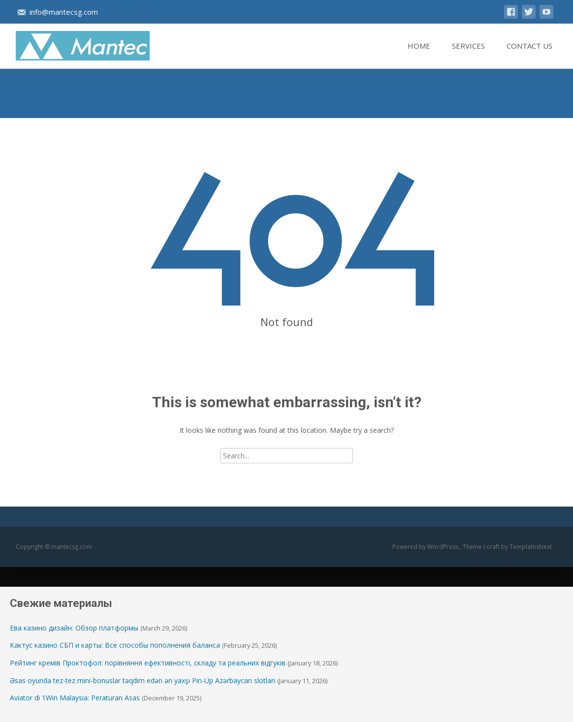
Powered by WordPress (426, 546)
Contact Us (529, 54)
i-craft (492, 546)
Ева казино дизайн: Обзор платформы (74, 627)
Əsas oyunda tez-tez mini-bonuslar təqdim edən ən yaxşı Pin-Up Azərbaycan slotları (142, 680)
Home (419, 54)
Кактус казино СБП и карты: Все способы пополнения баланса (115, 645)
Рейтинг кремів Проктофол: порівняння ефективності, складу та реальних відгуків (148, 662)
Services (468, 54)
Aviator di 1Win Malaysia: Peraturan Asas (75, 697)
